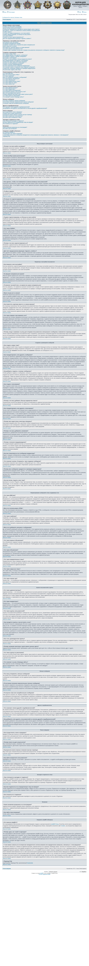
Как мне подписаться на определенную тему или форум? (18, 122)
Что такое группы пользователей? (12, 90)
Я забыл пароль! (7, 32)
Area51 (63, 825)
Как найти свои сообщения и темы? (12, 117)
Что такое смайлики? (8, 76)
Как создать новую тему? (9, 53)
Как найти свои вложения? (10, 128)
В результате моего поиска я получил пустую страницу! (17, 114)
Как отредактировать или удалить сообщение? (15, 55)
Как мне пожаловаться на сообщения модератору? (16, 65)
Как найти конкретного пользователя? (13, 116)
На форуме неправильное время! (11, 43)
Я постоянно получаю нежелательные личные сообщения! (18, 102)
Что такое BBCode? (8, 73)
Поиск (84, 12)
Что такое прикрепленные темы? (11, 81)
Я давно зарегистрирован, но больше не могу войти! (17, 34)
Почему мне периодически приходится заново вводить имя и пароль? (21, 29)
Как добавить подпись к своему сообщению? (14, 56)
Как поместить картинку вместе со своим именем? (16, 47)
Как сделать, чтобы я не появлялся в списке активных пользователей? (21, 30)
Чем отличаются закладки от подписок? (13, 121)
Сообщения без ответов (8, 17)
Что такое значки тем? (9, 84)
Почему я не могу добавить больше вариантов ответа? (17, 59)
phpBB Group (55, 824)
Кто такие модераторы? (9, 89)
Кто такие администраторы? (10, 87)
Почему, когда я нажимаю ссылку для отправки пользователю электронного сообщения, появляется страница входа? (34, 50)
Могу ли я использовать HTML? (11, 74)
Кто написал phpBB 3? (9, 132)
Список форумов (7, 19)
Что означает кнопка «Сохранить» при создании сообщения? (19, 67)
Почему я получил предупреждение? (12, 64)
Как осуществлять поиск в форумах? (12, 112)
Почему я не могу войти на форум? (12, 26)
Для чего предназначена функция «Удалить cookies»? (17, 38)
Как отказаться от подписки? (10, 123)
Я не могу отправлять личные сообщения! (14, 100)
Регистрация (11, 12)
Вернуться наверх (7, 153)
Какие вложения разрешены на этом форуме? (15, 127)
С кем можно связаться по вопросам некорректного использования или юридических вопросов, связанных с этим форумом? (35, 135)
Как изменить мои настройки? (11, 42)
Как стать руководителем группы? (12, 93)
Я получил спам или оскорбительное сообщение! (16, 103)
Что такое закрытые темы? (10, 82)
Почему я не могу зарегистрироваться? (13, 37)
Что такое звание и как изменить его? (13, 48)
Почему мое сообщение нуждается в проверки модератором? (19, 68)
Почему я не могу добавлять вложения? (13, 63)
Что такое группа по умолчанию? (11, 95)
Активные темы (18, 17)
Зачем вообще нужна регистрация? (12, 28)
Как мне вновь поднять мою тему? (12, 69)
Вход (4, 12)
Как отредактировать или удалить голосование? (15, 60)
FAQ (79, 12)
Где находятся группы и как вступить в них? (14, 91)
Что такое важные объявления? (11, 78)
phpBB (41, 873)
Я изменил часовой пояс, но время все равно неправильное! (19, 44)
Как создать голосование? (10, 57)
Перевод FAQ (6, 136)
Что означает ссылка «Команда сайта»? (13, 97)
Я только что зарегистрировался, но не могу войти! (16, 33)
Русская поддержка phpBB (44, 874)
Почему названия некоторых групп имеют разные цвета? (18, 94)
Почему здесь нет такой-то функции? (12, 133)
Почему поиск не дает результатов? (12, 113)
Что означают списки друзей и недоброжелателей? (16, 107)
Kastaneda (30, 863)
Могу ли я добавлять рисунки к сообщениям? (15, 77)
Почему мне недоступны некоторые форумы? (15, 61)
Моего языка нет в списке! (10, 46)
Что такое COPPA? (8, 36)
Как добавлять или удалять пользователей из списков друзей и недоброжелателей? (25, 108)
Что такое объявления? (9, 80)
